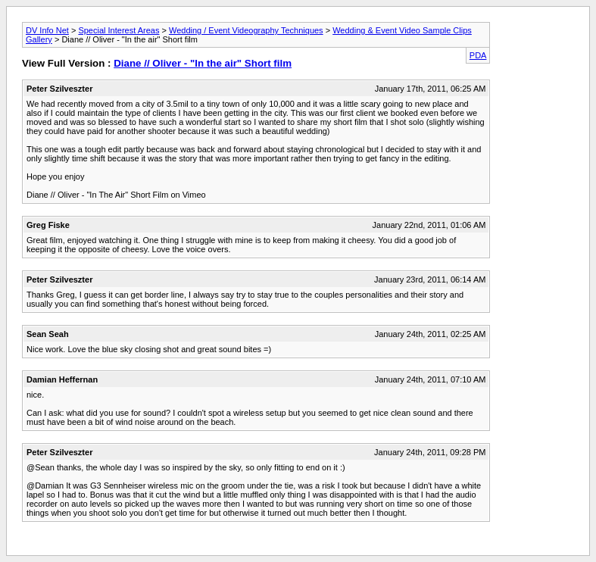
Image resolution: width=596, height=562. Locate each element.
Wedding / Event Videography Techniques (246, 30)
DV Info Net (47, 30)
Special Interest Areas (118, 30)
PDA (478, 55)
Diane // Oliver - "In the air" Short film (203, 63)
